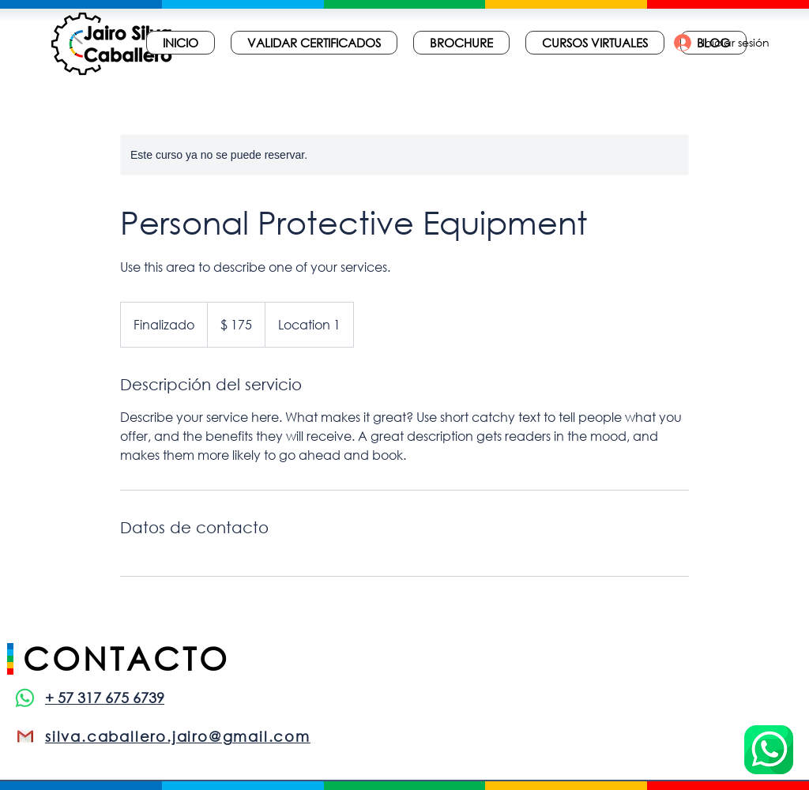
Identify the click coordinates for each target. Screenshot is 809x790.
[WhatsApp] (24, 698)
